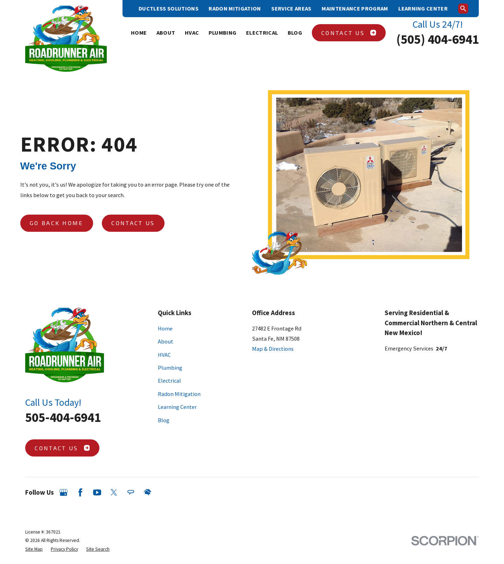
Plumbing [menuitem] (223, 32)
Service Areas (291, 8)
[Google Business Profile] (63, 492)
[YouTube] (97, 492)
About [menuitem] (165, 32)
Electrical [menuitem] (262, 32)
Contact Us (348, 32)
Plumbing (170, 367)
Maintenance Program (355, 8)
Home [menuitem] (139, 32)
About (165, 341)
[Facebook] (80, 492)
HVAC (164, 354)
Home (165, 328)
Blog (163, 420)
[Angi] (131, 492)
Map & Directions (273, 348)
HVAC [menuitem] (192, 32)
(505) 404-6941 (437, 39)
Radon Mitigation (235, 8)
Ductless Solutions (168, 8)
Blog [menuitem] (295, 32)
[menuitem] (34, 549)
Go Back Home (57, 223)
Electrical (169, 380)
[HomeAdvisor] (148, 492)
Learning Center (423, 8)
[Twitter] (114, 492)
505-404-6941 (63, 417)
